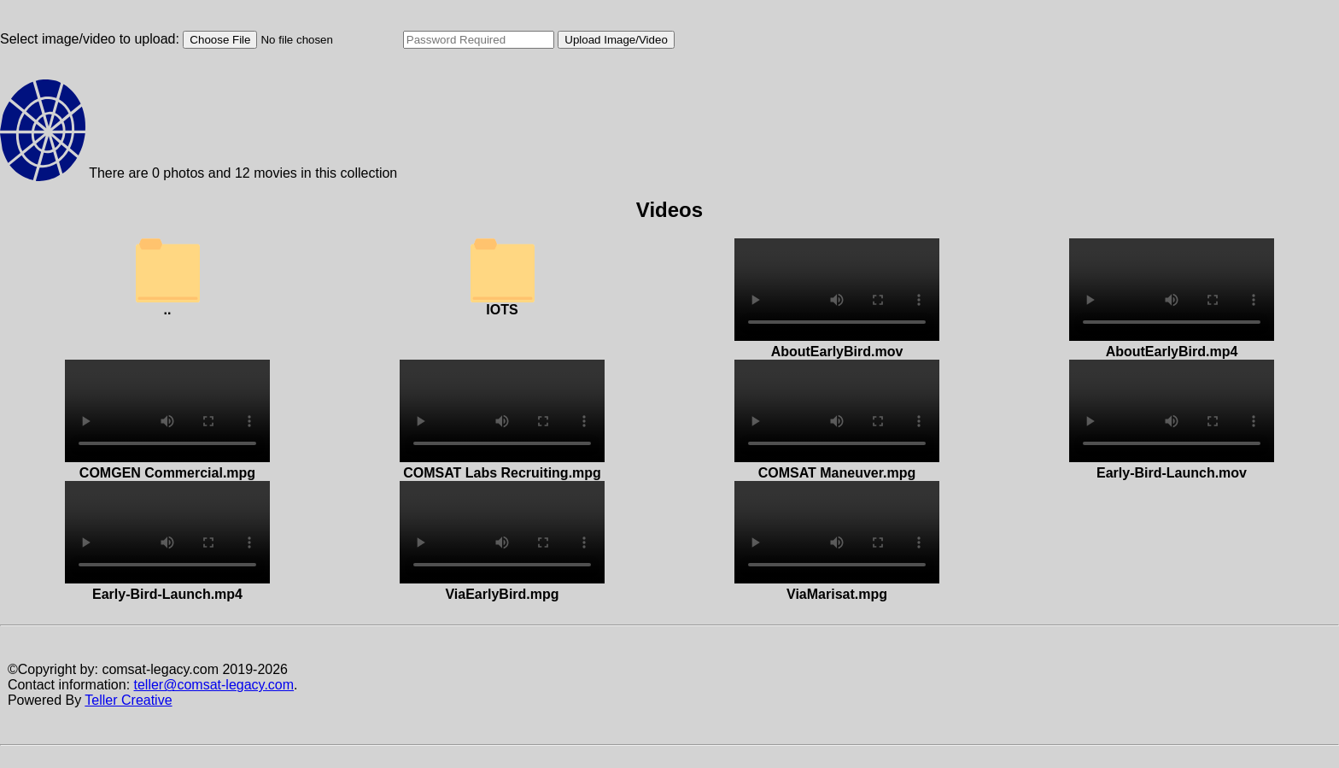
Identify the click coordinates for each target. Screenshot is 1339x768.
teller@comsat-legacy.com (214, 684)
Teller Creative (128, 700)
